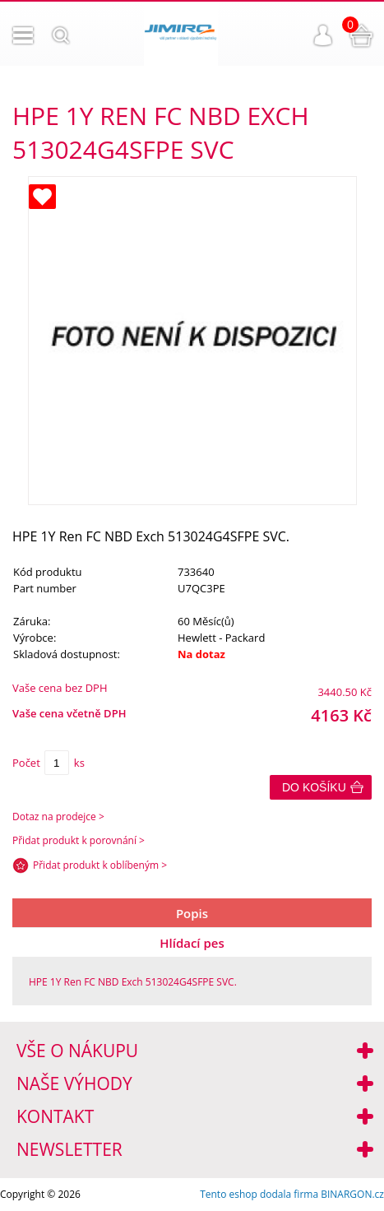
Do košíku (314, 787)
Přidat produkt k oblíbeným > (100, 865)
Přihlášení (323, 35)
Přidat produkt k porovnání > (78, 840)
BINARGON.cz (352, 1194)
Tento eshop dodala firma (259, 1194)
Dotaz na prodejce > (58, 817)
